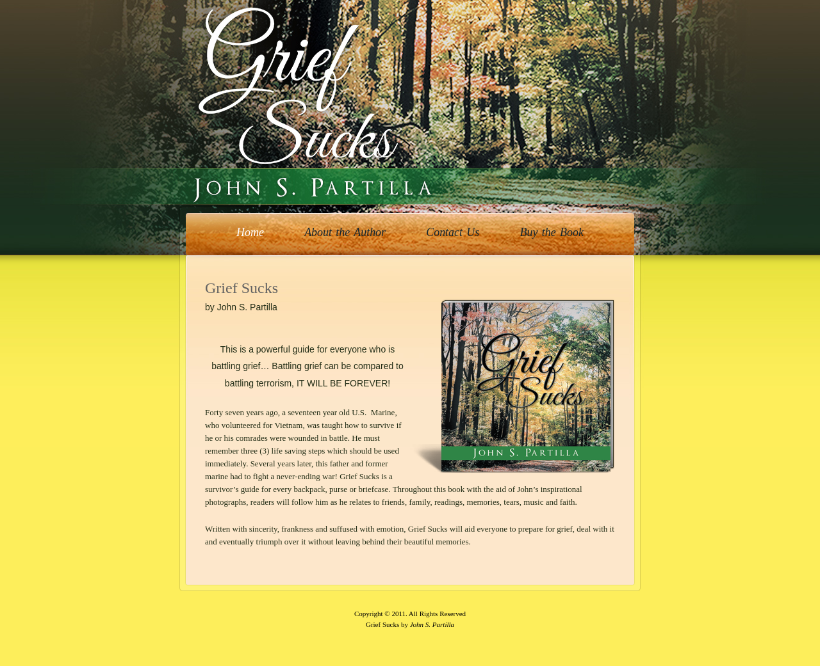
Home (250, 232)
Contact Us (452, 232)
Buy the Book (552, 232)
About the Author (345, 232)
